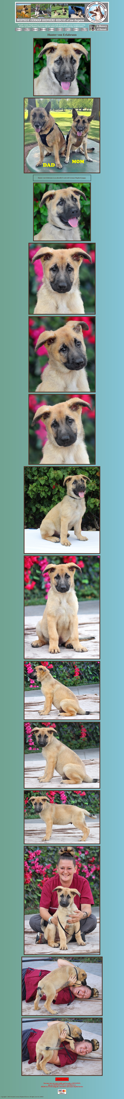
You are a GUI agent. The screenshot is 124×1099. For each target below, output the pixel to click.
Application (62, 1079)
